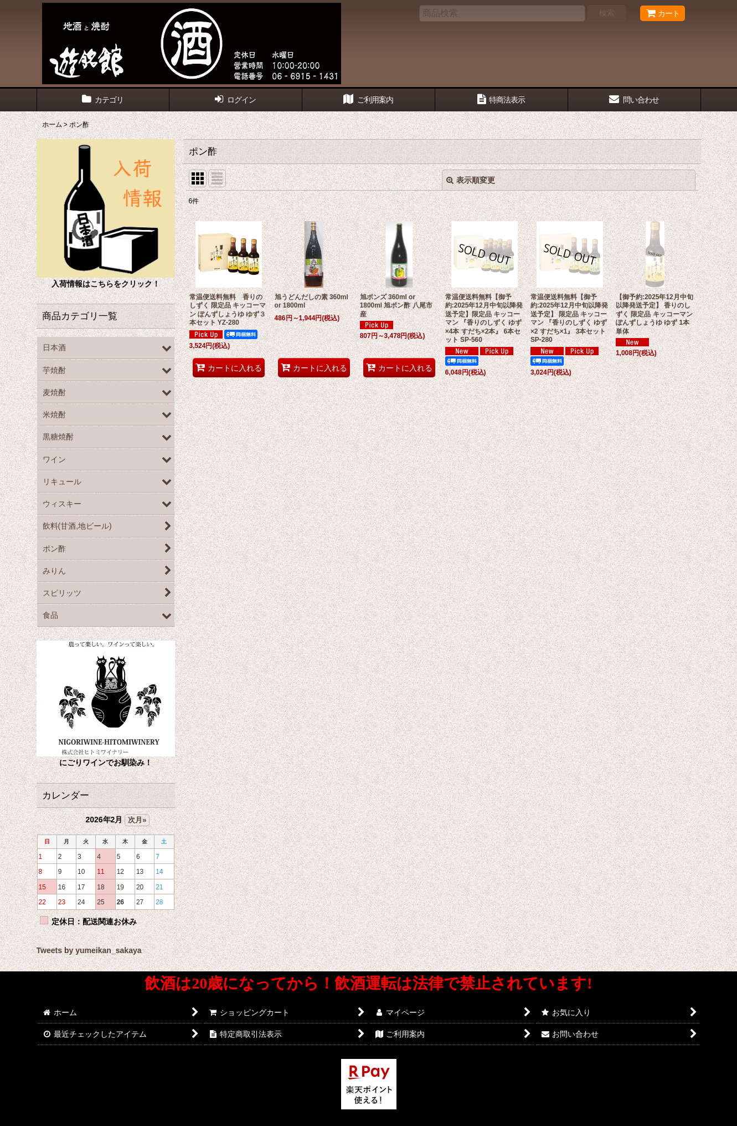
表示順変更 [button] (470, 180)
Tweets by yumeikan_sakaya (89, 950)
